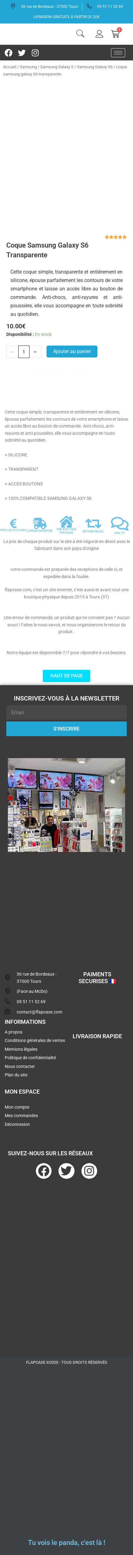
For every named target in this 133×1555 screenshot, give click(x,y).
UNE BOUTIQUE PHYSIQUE (66, 531)
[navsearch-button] (80, 34)
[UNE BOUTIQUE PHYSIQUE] (66, 522)
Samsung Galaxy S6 (95, 66)
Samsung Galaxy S (57, 66)
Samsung (28, 66)
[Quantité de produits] (24, 352)
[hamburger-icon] (118, 52)
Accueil (9, 66)
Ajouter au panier (72, 351)
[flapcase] (66, 905)
